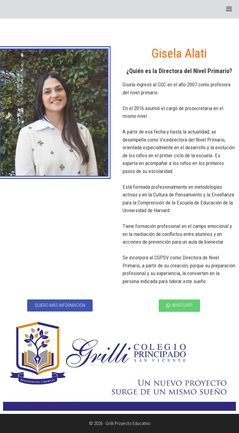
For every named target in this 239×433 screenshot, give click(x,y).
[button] (60, 305)
